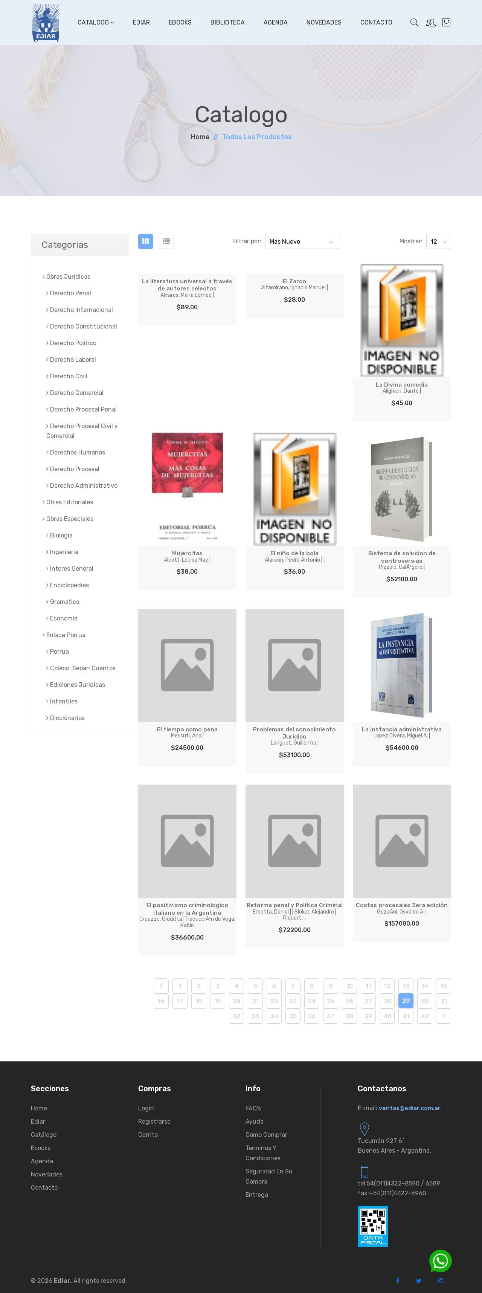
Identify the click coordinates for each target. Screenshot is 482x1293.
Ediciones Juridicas (75, 684)
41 (406, 1015)
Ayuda (255, 1120)
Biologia (59, 535)
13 (406, 985)
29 (406, 1000)
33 (255, 1015)
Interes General (69, 568)
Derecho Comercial (75, 392)
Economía (62, 618)
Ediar (141, 22)
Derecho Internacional (79, 309)
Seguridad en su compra (269, 1175)
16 (161, 1000)
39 (368, 1015)
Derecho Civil (66, 376)
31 (444, 1000)
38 (350, 1015)
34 (274, 1015)
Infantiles (62, 701)
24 (312, 1000)
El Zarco (294, 284)
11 (368, 985)
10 (349, 985)
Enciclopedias (67, 585)
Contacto (376, 22)
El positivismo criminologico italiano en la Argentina (187, 914)
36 (312, 1015)
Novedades (323, 22)
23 (293, 1000)
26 (350, 1000)
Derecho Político (71, 343)
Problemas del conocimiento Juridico (295, 735)
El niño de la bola (295, 556)
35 (293, 1015)
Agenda (275, 22)
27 (368, 1000)
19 (217, 1000)
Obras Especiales (68, 518)
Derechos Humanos (75, 452)
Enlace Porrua (64, 635)
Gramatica (62, 601)
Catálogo (43, 1134)
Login (146, 1107)
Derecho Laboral (71, 359)
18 (198, 1000)
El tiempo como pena (187, 732)
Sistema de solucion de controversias (402, 560)
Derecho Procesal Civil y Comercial (82, 430)
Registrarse (154, 1120)
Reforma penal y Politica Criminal (295, 914)
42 (425, 1015)
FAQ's (253, 1107)
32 (236, 1015)
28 (387, 1000)
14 (424, 985)
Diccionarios (65, 718)
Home (200, 137)
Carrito (148, 1134)
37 (330, 1015)
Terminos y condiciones (263, 1152)
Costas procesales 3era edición (402, 908)
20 (236, 1000)
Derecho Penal (68, 293)
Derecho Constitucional (81, 326)
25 (330, 1000)
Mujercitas (187, 556)
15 (444, 985)
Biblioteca (227, 22)
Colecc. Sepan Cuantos (81, 668)
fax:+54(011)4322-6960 (392, 1192)
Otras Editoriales (68, 502)
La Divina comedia (402, 388)
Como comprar (266, 1134)
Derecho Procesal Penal (81, 409)
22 (274, 1000)
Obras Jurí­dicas (66, 276)
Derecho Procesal (72, 469)
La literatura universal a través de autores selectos (187, 288)
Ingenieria (62, 552)
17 (180, 1000)
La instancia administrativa (402, 732)
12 (387, 985)
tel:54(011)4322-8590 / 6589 (399, 1182)
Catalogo (95, 22)
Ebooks (179, 22)
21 (255, 1000)
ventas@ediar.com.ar (410, 1107)
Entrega (257, 1194)
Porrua (57, 651)
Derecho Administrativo (81, 485)
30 (425, 1000)
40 (387, 1015)
